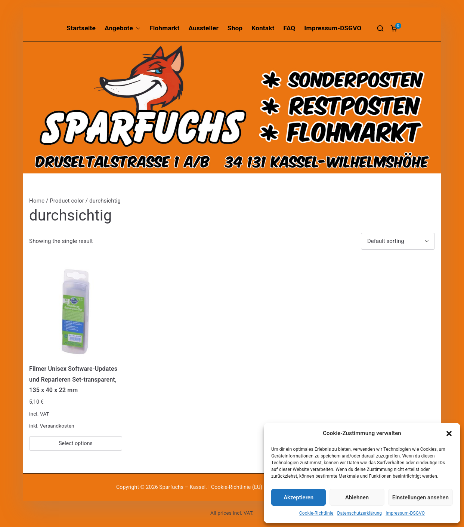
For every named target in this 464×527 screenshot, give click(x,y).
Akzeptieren (298, 497)
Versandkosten (57, 426)
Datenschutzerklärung (359, 513)
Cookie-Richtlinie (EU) (237, 487)
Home (36, 200)
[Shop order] (398, 241)
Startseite (81, 28)
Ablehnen (357, 497)
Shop (235, 28)
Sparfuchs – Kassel (182, 487)
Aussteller (203, 28)
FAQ (290, 28)
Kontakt (262, 28)
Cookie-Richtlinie (316, 513)
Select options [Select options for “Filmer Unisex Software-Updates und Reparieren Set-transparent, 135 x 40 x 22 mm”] (76, 443)
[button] (449, 433)
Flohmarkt (164, 28)
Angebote (122, 28)
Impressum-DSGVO (405, 513)
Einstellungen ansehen (420, 497)
